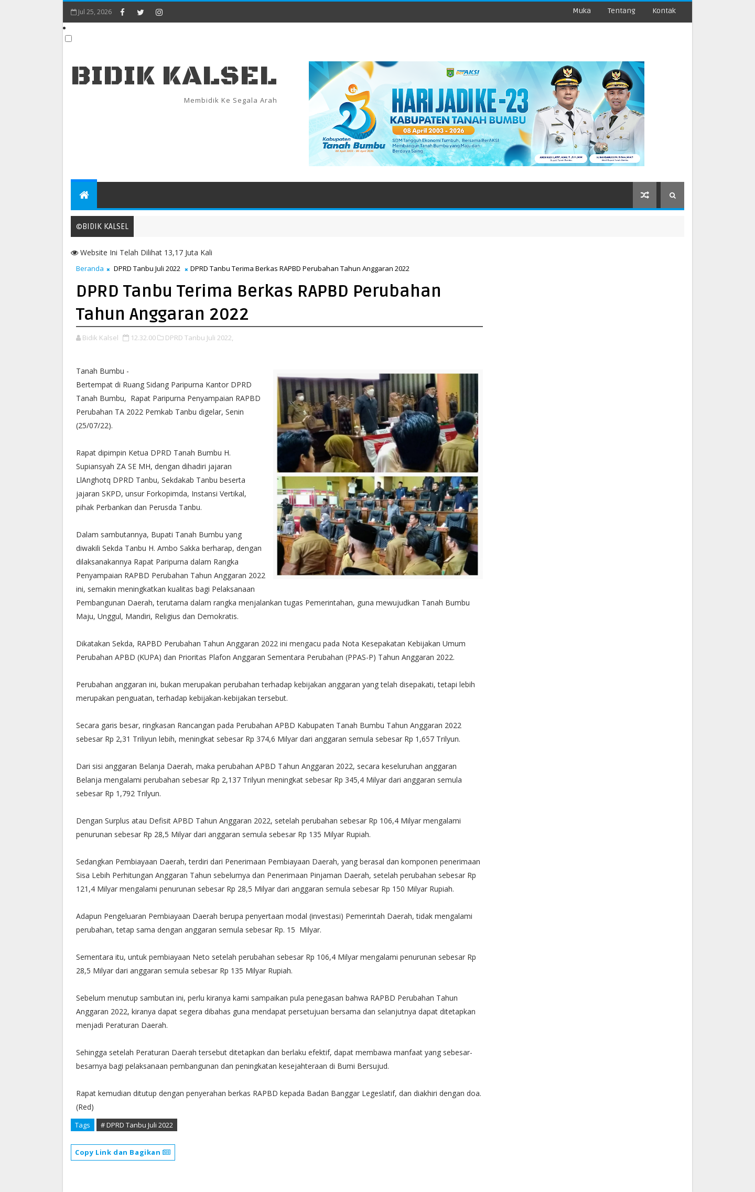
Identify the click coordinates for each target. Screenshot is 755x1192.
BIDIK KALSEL (174, 76)
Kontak (664, 10)
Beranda (90, 268)
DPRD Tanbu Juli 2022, (199, 337)
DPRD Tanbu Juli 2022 (147, 268)
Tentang (621, 10)
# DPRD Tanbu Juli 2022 (137, 1125)
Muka (582, 10)
